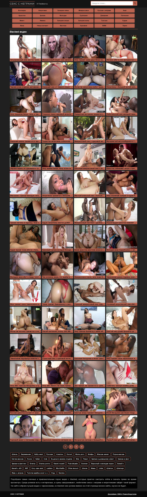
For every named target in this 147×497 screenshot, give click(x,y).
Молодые (63, 15)
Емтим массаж (18, 459)
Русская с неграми (104, 10)
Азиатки (59, 454)
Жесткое (63, 25)
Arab (45, 459)
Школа (84, 468)
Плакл (85, 459)
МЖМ (104, 25)
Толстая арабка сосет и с (37, 473)
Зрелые (42, 15)
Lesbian (49, 468)
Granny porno (44, 464)
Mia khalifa (60, 468)
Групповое (84, 15)
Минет (22, 20)
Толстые (104, 20)
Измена (42, 20)
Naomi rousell (59, 464)
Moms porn (79, 454)
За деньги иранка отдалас (61, 459)
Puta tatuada (73, 464)
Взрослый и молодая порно (102, 464)
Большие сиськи (63, 20)
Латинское (125, 15)
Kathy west (38, 454)
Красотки (22, 15)
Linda (101, 468)
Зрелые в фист (123, 459)
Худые (124, 20)
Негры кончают (42, 25)
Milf (26, 468)
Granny (32, 464)
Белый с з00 (17, 468)
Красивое (83, 25)
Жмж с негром (17, 473)
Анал (124, 10)
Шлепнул (120, 468)
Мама (93, 468)
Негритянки (42, 10)
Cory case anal (37, 468)
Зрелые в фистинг (19, 464)
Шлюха (14, 454)
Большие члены (63, 10)
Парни (125, 25)
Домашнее (104, 15)
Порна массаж (119, 454)
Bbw (77, 459)
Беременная (26, 454)
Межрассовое (84, 10)
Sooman (84, 464)
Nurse (29, 459)
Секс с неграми (22, 3)
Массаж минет (103, 454)
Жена (22, 25)
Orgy (53, 473)
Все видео (22, 10)
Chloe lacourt (73, 468)
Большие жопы (83, 20)
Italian (37, 459)
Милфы (90, 454)
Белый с (120, 464)
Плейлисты (42, 4)
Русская (49, 454)
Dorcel (69, 454)
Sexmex (61, 473)
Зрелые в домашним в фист (102, 459)
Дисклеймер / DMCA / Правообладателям (122, 494)
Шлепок (109, 468)
